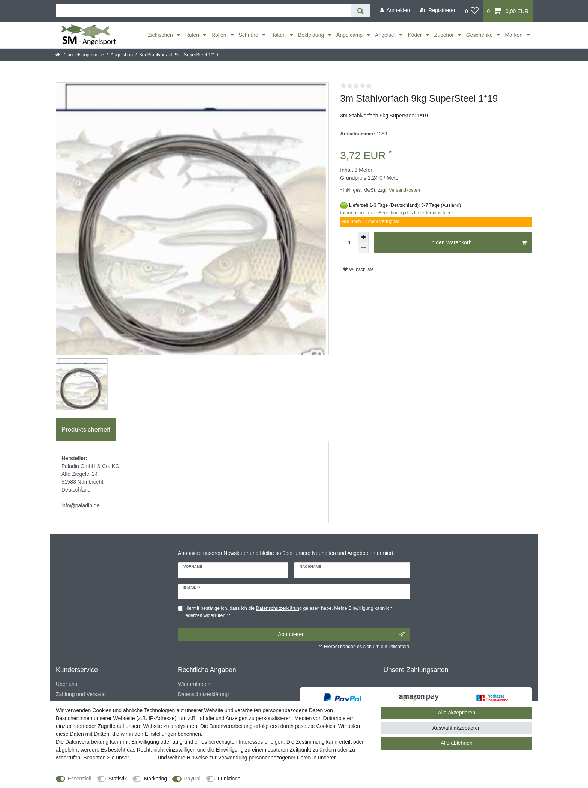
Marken (514, 35)
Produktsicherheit (86, 429)
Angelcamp (350, 35)
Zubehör (444, 35)
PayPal (192, 779)
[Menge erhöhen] (363, 237)
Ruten (193, 35)
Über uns (66, 684)
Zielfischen (161, 35)
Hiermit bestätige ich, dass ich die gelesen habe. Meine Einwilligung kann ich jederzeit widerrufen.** (288, 612)
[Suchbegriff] (203, 10)
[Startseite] (58, 54)
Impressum (143, 758)
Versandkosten (403, 190)
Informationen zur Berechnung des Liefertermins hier (395, 212)
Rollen (220, 35)
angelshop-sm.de (86, 54)
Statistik (117, 779)
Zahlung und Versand (81, 694)
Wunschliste (358, 269)
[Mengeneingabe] (349, 242)
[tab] (86, 430)
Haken (279, 35)
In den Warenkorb (478, 242)
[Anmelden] (395, 10)
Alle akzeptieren (457, 713)
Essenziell (80, 779)
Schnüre (249, 35)
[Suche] (360, 10)
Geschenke (480, 35)
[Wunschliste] (472, 11)
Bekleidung (312, 35)
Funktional (230, 779)
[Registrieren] (438, 10)
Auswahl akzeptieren (456, 728)
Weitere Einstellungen (274, 779)
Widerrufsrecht (195, 684)
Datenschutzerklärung (203, 694)
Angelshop (121, 54)
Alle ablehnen (456, 743)
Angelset (386, 35)
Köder (415, 35)
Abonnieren (341, 634)
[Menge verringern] (363, 247)
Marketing (155, 779)
